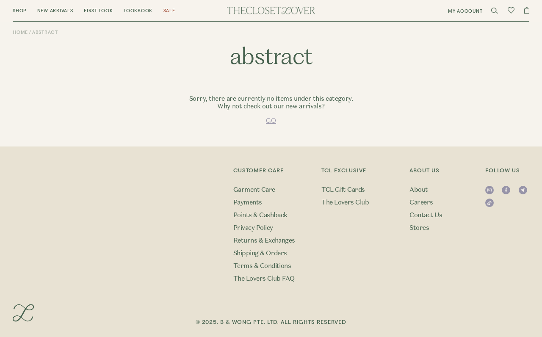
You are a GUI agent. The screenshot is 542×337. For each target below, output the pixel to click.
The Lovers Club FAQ (264, 278)
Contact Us (425, 215)
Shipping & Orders (260, 253)
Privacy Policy (253, 228)
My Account (465, 11)
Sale (169, 11)
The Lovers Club (345, 202)
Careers (421, 202)
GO (271, 120)
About (418, 189)
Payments (247, 202)
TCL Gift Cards (343, 189)
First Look (98, 11)
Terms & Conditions (262, 266)
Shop (19, 11)
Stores (419, 228)
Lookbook (138, 11)
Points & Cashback (260, 215)
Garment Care (254, 189)
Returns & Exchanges (264, 240)
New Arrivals (55, 11)
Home (20, 32)
